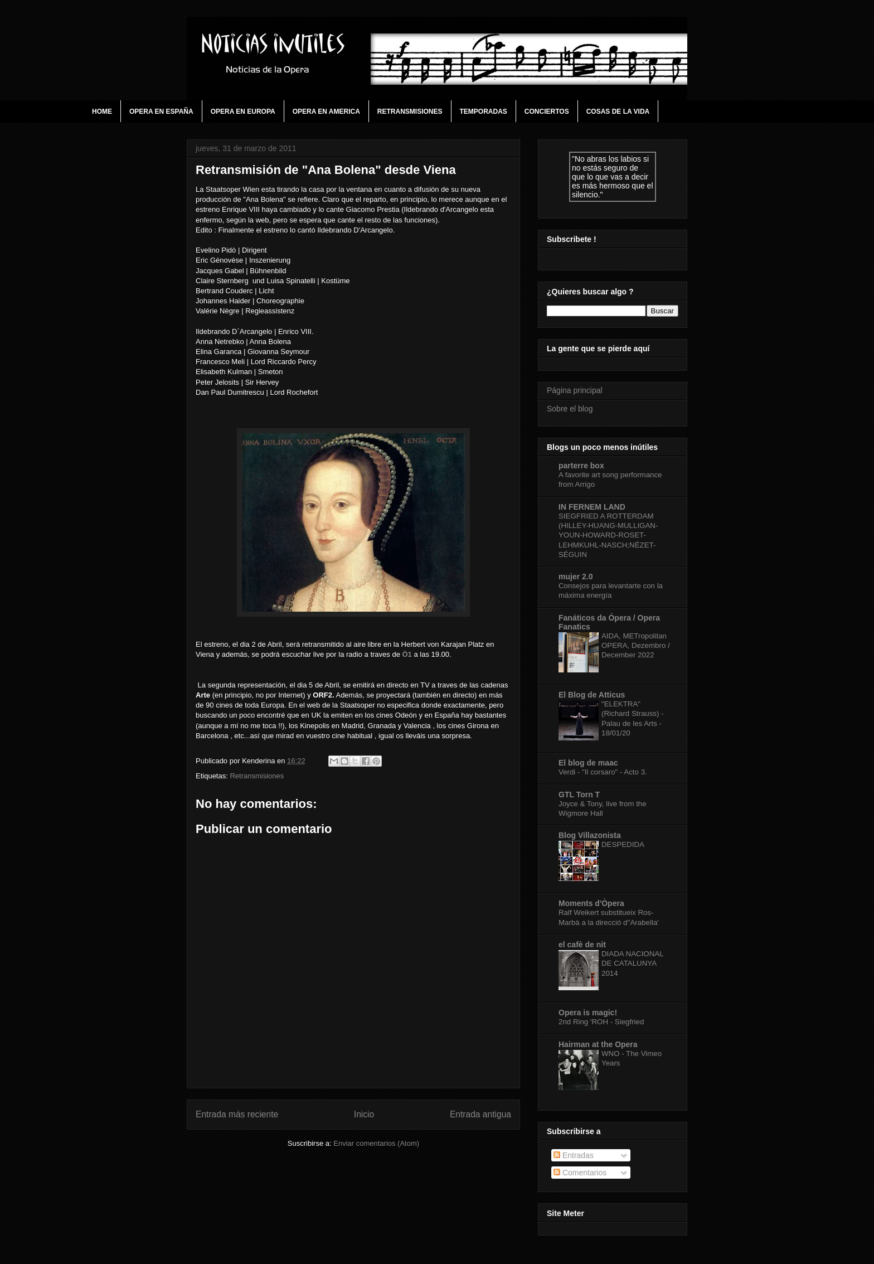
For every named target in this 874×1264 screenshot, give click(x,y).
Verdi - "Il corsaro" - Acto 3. (603, 772)
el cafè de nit (582, 944)
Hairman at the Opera (598, 1044)
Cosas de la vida (618, 111)
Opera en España (161, 111)
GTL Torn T (579, 794)
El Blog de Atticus (592, 694)
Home (102, 111)
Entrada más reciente (237, 1114)
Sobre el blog (570, 408)
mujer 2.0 (576, 576)
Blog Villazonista (590, 835)
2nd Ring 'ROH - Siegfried (601, 1022)
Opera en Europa (243, 111)
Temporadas (483, 111)
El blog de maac (588, 762)
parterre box (581, 465)
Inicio (364, 1114)
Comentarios (579, 1172)
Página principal (575, 390)
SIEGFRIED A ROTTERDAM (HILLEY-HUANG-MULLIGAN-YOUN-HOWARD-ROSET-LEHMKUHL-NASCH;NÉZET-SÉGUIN (608, 535)
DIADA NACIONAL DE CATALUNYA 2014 (632, 963)
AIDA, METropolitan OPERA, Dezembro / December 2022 (635, 646)
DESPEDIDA (622, 844)
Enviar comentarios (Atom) (376, 1143)
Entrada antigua (480, 1114)
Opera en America (326, 111)
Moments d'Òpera (591, 903)
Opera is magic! (588, 1012)
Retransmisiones (410, 111)
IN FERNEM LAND (592, 506)
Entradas (573, 1155)
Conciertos (547, 111)
